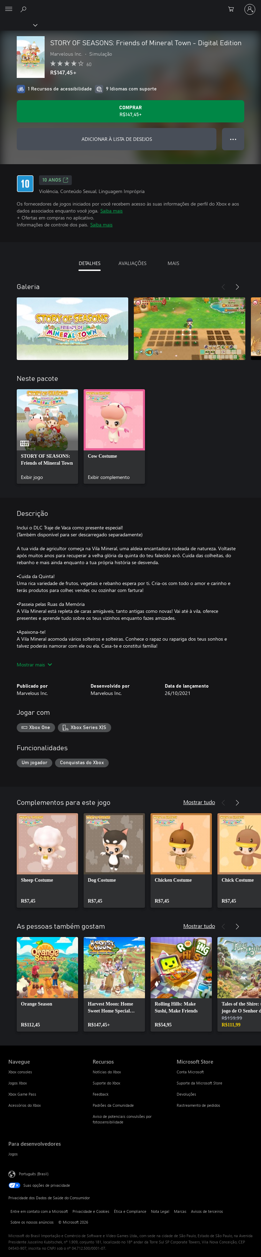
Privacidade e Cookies (90, 1211)
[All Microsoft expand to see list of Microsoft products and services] (8, 9)
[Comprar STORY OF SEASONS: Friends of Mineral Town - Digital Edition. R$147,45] (130, 111)
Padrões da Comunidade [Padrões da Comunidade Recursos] (113, 1105)
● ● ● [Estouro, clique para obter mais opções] (233, 139)
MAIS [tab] (173, 263)
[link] (47, 436)
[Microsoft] (130, 5)
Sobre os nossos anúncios (32, 1222)
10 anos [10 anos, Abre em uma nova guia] (55, 180)
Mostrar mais (34, 664)
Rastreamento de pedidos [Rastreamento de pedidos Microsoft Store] (198, 1105)
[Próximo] (237, 287)
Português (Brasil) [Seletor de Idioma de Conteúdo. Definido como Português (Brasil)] (33, 1173)
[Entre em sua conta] (249, 9)
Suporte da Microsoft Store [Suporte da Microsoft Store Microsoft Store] (199, 1083)
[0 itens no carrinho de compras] (233, 9)
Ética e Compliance (130, 1211)
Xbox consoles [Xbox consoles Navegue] (20, 1072)
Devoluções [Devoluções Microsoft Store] (186, 1094)
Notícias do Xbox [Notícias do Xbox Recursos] (107, 1072)
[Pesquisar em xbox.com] (24, 9)
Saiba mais (111, 210)
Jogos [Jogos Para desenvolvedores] (13, 1154)
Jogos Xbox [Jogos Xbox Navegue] (17, 1083)
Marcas (180, 1211)
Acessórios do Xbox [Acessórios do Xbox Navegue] (24, 1105)
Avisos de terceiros (207, 1211)
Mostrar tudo (199, 802)
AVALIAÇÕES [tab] (132, 263)
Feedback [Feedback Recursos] (100, 1094)
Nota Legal (160, 1211)
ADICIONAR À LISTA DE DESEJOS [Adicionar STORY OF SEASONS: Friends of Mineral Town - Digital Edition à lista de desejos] (117, 139)
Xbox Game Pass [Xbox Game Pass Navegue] (22, 1094)
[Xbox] (18, 25)
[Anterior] (223, 287)
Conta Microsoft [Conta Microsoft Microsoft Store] (190, 1072)
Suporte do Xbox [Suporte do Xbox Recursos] (106, 1083)
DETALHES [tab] (89, 263)
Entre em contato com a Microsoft (39, 1211)
